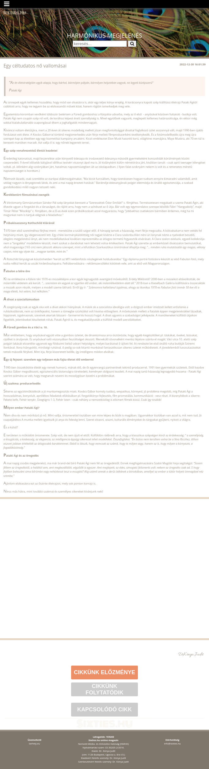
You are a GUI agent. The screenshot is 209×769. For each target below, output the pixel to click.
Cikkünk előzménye (104, 672)
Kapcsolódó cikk (104, 709)
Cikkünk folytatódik (105, 689)
